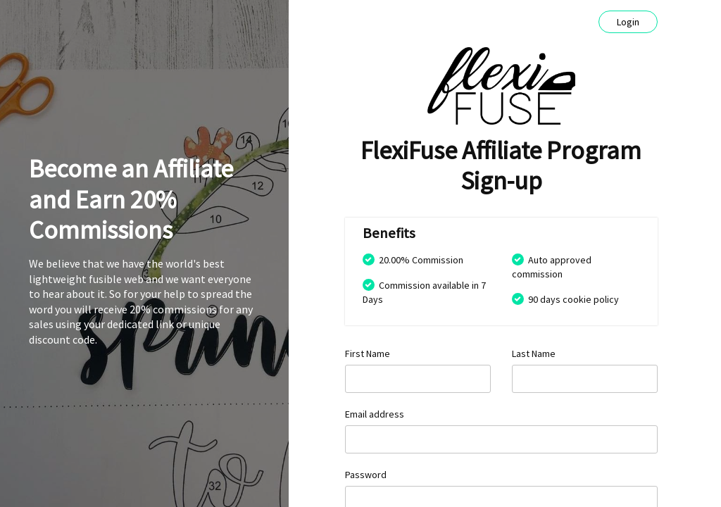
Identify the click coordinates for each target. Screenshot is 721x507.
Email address (374, 414)
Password (366, 474)
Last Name (534, 353)
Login (628, 21)
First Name (367, 353)
